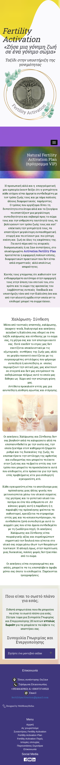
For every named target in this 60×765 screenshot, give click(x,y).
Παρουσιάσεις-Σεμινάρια (30, 745)
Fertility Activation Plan (30, 735)
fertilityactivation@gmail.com (30, 697)
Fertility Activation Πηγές (30, 738)
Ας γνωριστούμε (30, 728)
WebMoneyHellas (26, 706)
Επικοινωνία (30, 749)
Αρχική (30, 724)
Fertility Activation (21, 35)
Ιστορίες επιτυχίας (30, 742)
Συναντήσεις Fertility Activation (30, 731)
